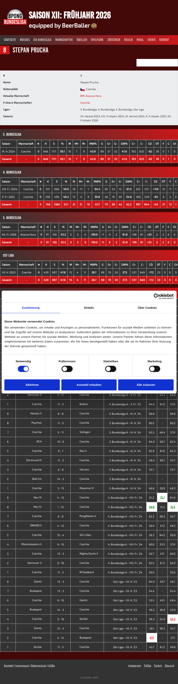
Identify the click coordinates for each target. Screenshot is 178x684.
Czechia (85, 102)
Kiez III (41, 497)
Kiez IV (40, 506)
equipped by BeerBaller (63, 25)
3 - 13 (60, 488)
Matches (25, 40)
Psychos (40, 422)
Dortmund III (37, 460)
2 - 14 (60, 637)
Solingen (81, 432)
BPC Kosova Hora (90, 95)
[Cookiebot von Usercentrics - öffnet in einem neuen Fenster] (156, 296)
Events (151, 40)
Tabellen (81, 40)
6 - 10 (60, 544)
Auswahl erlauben (88, 384)
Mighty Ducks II (85, 553)
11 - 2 (61, 460)
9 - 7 (60, 451)
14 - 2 (60, 479)
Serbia (80, 618)
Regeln (128, 40)
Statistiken (113, 40)
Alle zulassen (146, 384)
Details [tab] (89, 307)
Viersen (80, 469)
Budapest (39, 590)
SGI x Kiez (81, 534)
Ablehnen (32, 384)
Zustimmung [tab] (30, 307)
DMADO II (39, 525)
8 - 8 (61, 413)
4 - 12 (60, 497)
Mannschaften (64, 40)
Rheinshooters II (34, 544)
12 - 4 (60, 535)
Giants (41, 581)
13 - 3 (60, 553)
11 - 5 (61, 404)
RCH (42, 441)
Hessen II (39, 413)
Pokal (140, 40)
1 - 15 (61, 507)
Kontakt (164, 40)
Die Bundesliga (42, 40)
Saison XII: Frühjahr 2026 (70, 15)
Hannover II (37, 394)
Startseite (10, 40)
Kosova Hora (28, 234)
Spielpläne (97, 40)
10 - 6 (60, 441)
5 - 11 (61, 394)
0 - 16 (60, 563)
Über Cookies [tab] (147, 307)
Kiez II (79, 450)
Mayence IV (83, 488)
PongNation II (84, 516)
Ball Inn (40, 478)
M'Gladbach (83, 572)
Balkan (80, 404)
